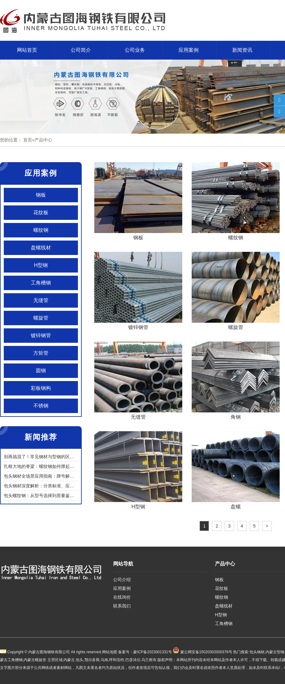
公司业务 (135, 50)
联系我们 (122, 605)
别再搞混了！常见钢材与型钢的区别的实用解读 (50, 456)
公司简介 (81, 50)
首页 (27, 139)
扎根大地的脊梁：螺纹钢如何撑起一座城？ (45, 466)
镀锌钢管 (41, 335)
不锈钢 (40, 405)
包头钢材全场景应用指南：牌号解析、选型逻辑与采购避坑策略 (65, 476)
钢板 (41, 195)
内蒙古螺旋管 (35, 660)
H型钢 (41, 265)
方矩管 (40, 353)
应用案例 (188, 50)
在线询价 (122, 597)
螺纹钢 (40, 230)
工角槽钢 (41, 282)
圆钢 (41, 370)
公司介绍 (122, 579)
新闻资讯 (242, 50)
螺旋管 (40, 318)
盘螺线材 (41, 247)
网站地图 (109, 652)
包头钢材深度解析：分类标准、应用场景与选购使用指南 (59, 485)
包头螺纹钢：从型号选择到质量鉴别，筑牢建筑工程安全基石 (63, 495)
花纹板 (40, 212)
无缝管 (40, 300)
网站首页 (27, 50)
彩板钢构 (41, 388)
